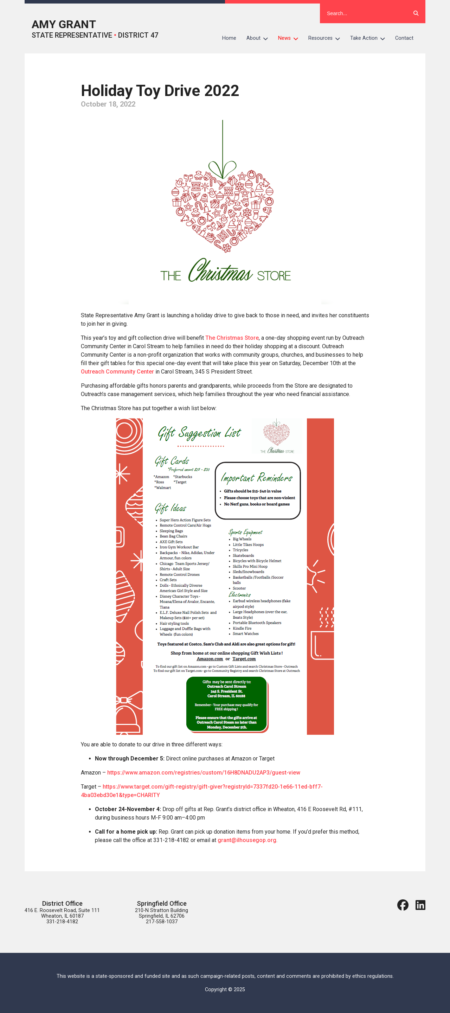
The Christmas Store (232, 338)
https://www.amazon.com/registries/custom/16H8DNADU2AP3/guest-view (203, 772)
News (290, 38)
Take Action (370, 38)
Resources (326, 38)
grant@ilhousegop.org (247, 840)
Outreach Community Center (117, 371)
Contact (404, 38)
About (259, 38)
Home (229, 38)
